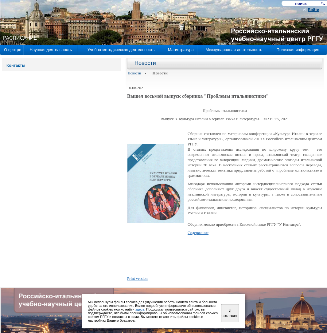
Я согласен (229, 313)
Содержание (198, 232)
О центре (12, 49)
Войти (313, 10)
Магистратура (181, 49)
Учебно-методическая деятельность (121, 49)
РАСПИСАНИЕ (20, 38)
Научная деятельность (51, 49)
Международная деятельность (233, 49)
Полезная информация (298, 49)
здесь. (140, 309)
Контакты (15, 65)
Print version (137, 278)
